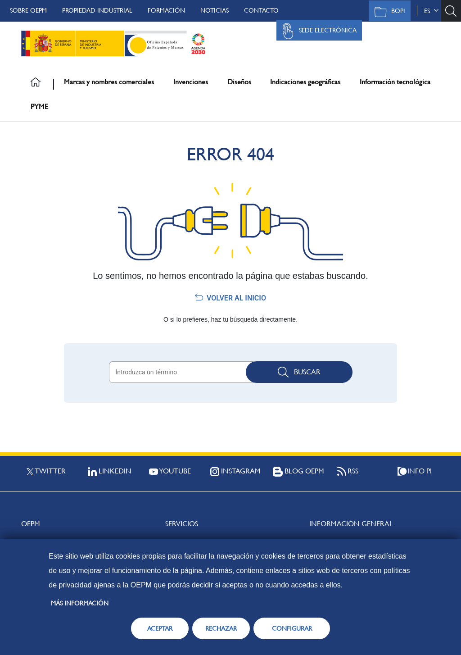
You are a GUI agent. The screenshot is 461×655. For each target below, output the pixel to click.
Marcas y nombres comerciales (109, 81)
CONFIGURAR (292, 628)
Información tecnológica (395, 81)
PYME (39, 106)
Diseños (239, 81)
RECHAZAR (221, 628)
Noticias (214, 10)
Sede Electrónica (317, 31)
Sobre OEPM (28, 10)
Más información (79, 603)
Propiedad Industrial (97, 10)
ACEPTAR (159, 628)
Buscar (299, 372)
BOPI (387, 12)
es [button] (431, 11)
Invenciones (190, 81)
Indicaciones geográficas (305, 81)
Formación (166, 10)
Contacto (261, 10)
